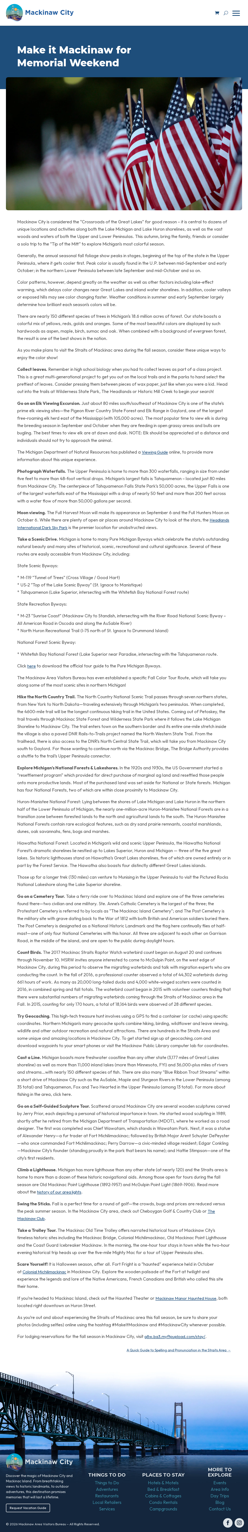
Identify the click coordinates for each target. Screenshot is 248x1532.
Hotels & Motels (163, 1483)
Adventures (107, 1490)
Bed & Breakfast (163, 1490)
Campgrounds (163, 1509)
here (31, 666)
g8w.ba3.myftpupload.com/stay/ (176, 1336)
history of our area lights (60, 1192)
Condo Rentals (163, 1503)
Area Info (220, 1490)
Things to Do (107, 1483)
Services (107, 1509)
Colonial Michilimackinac (46, 1271)
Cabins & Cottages (163, 1496)
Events (219, 1483)
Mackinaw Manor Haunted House (188, 1298)
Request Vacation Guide (29, 1508)
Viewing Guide (155, 452)
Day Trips (219, 1496)
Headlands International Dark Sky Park (62, 527)
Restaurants (107, 1496)
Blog (219, 1503)
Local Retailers (107, 1503)
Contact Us (220, 1509)
